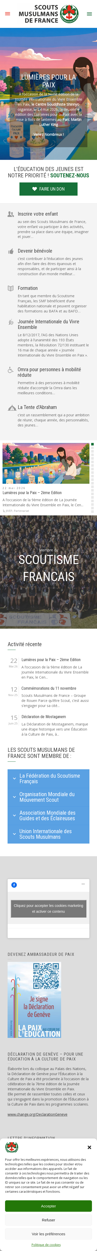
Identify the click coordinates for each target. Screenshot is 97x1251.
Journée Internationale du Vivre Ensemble (48, 324)
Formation (28, 288)
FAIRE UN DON (48, 189)
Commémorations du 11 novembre (48, 688)
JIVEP (9, 511)
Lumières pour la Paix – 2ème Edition (32, 492)
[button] (89, 1147)
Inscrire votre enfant (38, 214)
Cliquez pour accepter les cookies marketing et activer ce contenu (48, 908)
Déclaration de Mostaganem (43, 717)
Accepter (48, 1206)
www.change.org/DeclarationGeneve (37, 1114)
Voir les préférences (48, 1234)
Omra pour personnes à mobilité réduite (49, 372)
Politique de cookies (46, 1245)
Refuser (48, 1220)
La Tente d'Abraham (37, 407)
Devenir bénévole (35, 251)
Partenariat (21, 511)
